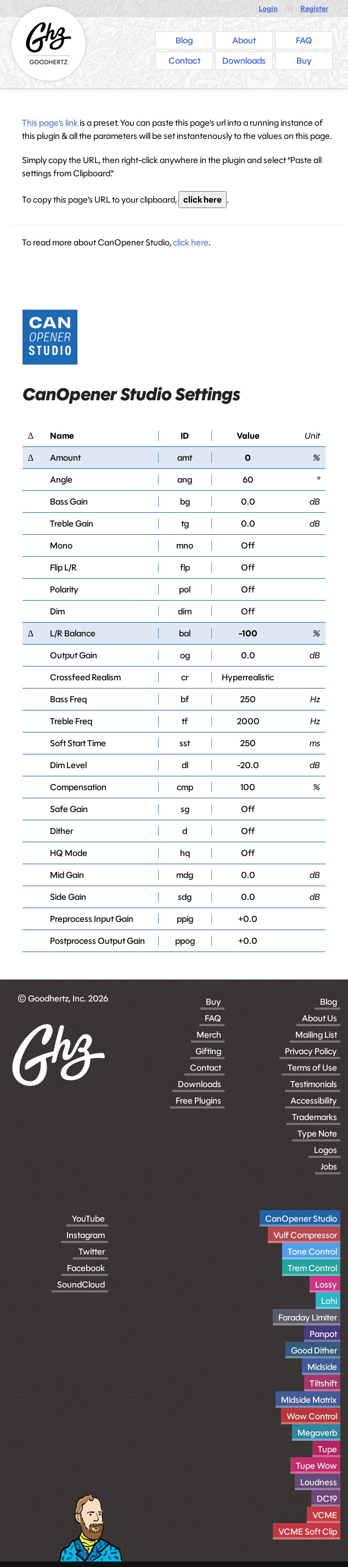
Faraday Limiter (307, 1317)
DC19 (327, 1498)
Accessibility (313, 1100)
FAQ (213, 1018)
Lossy (326, 1284)
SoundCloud (81, 1284)
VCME (324, 1515)
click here (202, 199)
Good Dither (314, 1350)
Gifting (208, 1051)
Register (314, 8)
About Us (319, 1018)
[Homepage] (48, 43)
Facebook (86, 1268)
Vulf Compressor (305, 1235)
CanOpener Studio (301, 1218)
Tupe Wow (316, 1465)
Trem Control (312, 1268)
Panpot (323, 1334)
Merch (209, 1034)
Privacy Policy (311, 1051)
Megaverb (317, 1433)
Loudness (318, 1482)
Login (268, 8)
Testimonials (313, 1084)
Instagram (85, 1235)
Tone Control (312, 1251)
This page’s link (50, 122)
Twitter (91, 1251)
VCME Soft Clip (307, 1531)
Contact (205, 1067)
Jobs (329, 1166)
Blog (328, 1002)
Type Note (317, 1133)
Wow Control (312, 1416)
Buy (213, 1002)
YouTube (88, 1218)
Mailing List (316, 1034)
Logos (325, 1150)
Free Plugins (198, 1100)
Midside (322, 1367)
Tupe (327, 1449)
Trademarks (314, 1117)
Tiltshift (323, 1383)
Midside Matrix (309, 1400)
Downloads (199, 1084)
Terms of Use (312, 1067)
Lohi (329, 1301)
